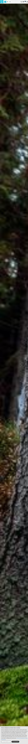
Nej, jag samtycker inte (6, 741)
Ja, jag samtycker (15, 741)
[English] (8, 2)
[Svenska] (5, 2)
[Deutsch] (10, 2)
